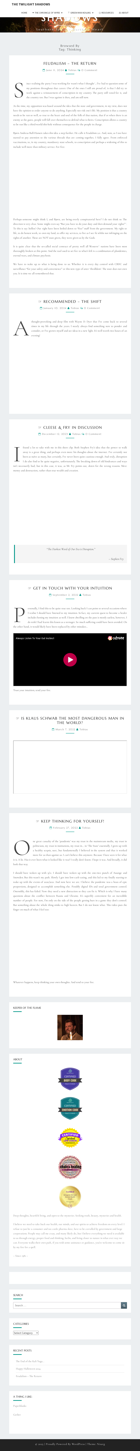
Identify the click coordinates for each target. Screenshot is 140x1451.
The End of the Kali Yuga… (30, 1361)
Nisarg (101, 1444)
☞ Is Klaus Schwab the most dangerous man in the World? (70, 720)
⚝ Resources (106, 12)
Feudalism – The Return (70, 63)
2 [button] (125, 223)
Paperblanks (19, 1406)
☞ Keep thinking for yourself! (70, 821)
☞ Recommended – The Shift (70, 301)
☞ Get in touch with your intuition (70, 588)
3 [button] (98, 245)
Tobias (72, 70)
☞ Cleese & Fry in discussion (70, 427)
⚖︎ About (123, 12)
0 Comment (89, 70)
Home (24, 12)
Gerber (17, 1414)
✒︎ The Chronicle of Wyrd (46, 12)
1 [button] (94, 82)
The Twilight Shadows (31, 4)
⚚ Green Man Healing (79, 12)
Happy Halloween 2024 (28, 1368)
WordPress (78, 1444)
